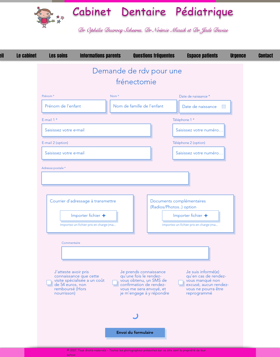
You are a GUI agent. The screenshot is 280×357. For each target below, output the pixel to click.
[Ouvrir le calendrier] (224, 106)
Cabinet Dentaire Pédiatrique (153, 11)
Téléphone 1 (182, 119)
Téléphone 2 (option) (189, 142)
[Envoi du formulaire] (135, 332)
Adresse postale (53, 168)
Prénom (47, 96)
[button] (26, 55)
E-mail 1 (48, 119)
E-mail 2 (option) (55, 142)
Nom (113, 96)
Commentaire (71, 242)
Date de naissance (195, 96)
